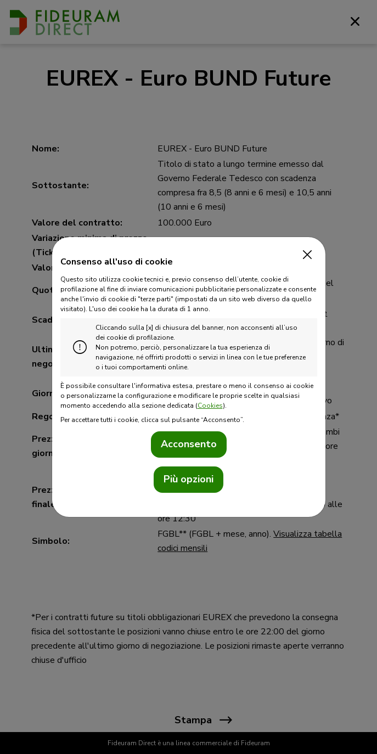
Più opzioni (188, 479)
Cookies (210, 405)
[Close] (305, 255)
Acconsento (189, 444)
